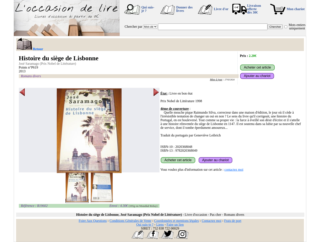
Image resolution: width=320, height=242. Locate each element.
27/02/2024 (230, 79)
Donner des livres (184, 9)
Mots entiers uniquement (297, 26)
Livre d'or (221, 9)
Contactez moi (211, 221)
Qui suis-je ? (147, 9)
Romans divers (31, 76)
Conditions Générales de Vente (130, 221)
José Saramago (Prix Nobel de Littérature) (47, 63)
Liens (160, 224)
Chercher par (133, 26)
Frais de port (232, 221)
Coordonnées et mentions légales (176, 221)
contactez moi (233, 169)
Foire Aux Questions (93, 221)
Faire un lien (175, 224)
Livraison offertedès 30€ (254, 9)
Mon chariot (296, 9)
